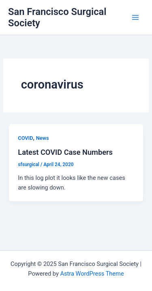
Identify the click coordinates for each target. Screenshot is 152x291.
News (42, 138)
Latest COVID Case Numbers (65, 152)
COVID (25, 138)
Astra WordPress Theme (92, 273)
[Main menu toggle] (135, 17)
